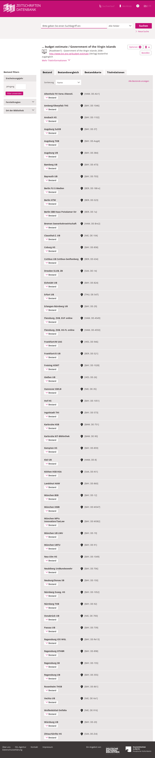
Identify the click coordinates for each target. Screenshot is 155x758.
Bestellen (146, 52)
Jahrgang (10, 86)
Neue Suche (142, 31)
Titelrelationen (115, 72)
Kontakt (34, 747)
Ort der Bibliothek (20, 110)
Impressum (48, 747)
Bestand (47, 72)
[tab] (47, 72)
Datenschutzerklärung (12, 749)
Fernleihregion (20, 102)
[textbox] (74, 26)
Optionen (135, 47)
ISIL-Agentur (20, 747)
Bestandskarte (93, 72)
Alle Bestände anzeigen (139, 81)
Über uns (6, 747)
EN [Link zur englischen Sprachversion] (145, 5)
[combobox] (120, 26)
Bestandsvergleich (68, 72)
